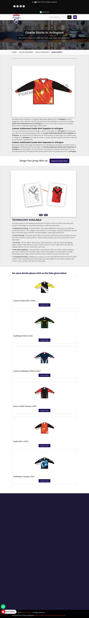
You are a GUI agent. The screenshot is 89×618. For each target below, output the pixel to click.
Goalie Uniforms (42, 52)
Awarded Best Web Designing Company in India (50, 615)
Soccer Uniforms (26, 52)
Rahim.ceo (44, 12)
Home (14, 52)
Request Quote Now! (59, 161)
